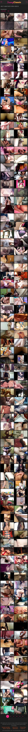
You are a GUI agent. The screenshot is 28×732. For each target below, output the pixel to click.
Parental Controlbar (6, 727)
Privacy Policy (23, 727)
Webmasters (15, 728)
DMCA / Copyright (6, 728)
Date (8, 11)
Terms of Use (15, 727)
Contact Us (22, 728)
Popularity (3, 11)
